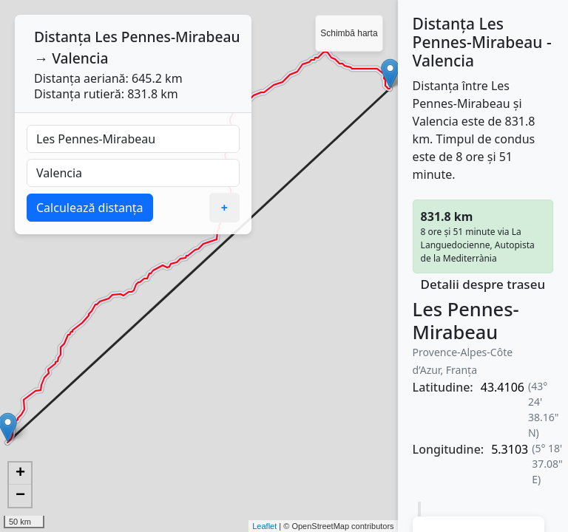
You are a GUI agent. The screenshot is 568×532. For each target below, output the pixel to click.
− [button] (20, 496)
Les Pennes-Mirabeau (167, 37)
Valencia (80, 58)
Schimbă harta (348, 33)
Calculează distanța (89, 208)
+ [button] (20, 474)
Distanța (62, 37)
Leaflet (264, 526)
